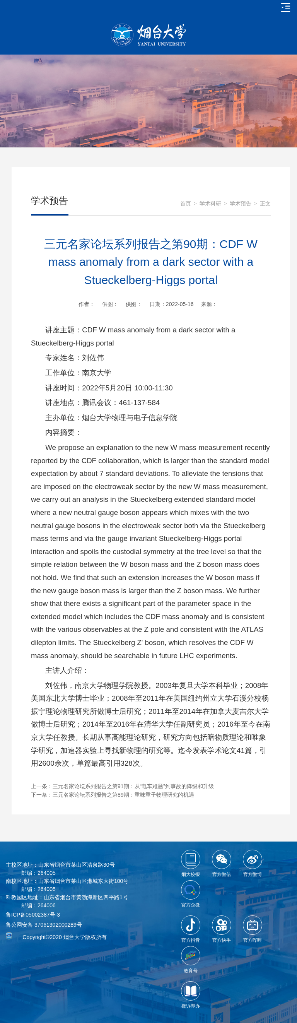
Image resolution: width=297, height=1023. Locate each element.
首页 (185, 204)
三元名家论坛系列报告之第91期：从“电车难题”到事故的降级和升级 (133, 786)
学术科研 (210, 204)
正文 (265, 204)
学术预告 (240, 204)
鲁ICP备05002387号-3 (33, 915)
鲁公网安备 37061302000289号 (44, 925)
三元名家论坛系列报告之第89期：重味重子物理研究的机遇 (123, 795)
